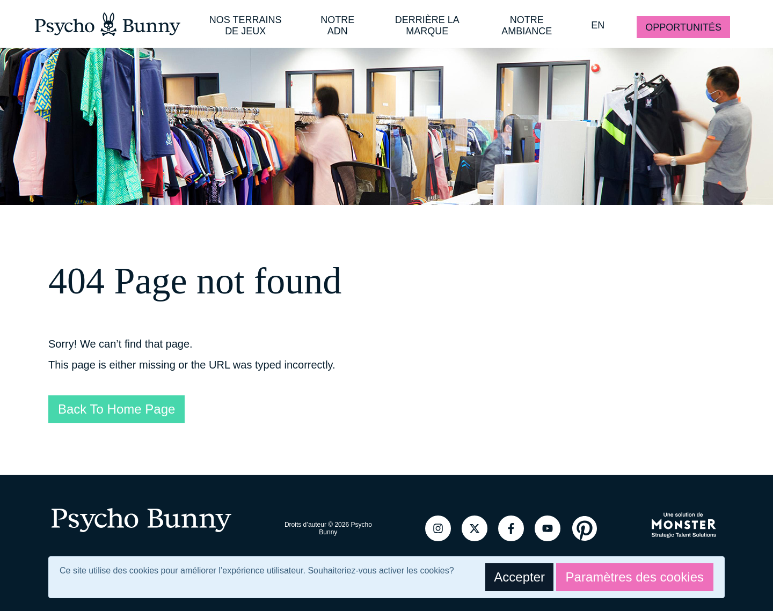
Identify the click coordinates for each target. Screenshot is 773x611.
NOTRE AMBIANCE (526, 25)
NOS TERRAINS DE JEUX (245, 25)
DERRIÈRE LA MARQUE (427, 25)
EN (597, 25)
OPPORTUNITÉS (683, 27)
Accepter (519, 577)
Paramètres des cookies (635, 577)
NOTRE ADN (337, 25)
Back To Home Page (116, 409)
